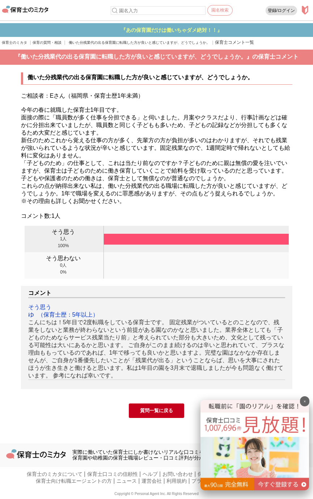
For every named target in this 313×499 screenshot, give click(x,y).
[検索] (114, 10)
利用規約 (176, 481)
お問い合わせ (177, 474)
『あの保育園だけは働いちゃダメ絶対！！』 (205, 30)
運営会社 (151, 481)
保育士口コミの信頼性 (112, 474)
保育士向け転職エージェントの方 (74, 481)
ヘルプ (150, 474)
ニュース (127, 481)
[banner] (254, 488)
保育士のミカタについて (55, 474)
